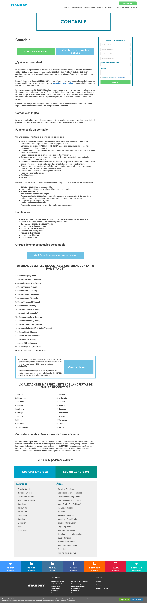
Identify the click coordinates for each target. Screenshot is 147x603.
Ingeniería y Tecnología (66, 530)
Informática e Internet (66, 515)
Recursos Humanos (25, 493)
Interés (134, 7)
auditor (70, 83)
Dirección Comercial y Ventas (69, 496)
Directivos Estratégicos (66, 489)
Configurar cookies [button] (136, 599)
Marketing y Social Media (67, 519)
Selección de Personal (26, 496)
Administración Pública (66, 541)
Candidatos (77, 7)
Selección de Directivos (26, 500)
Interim (20, 526)
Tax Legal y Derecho (65, 508)
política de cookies (70, 600)
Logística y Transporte (66, 526)
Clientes (117, 7)
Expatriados (22, 530)
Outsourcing (22, 508)
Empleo (100, 7)
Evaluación (22, 523)
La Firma (125, 7)
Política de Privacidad (119, 77)
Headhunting (22, 515)
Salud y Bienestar (64, 538)
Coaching (21, 519)
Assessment (22, 511)
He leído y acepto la (113, 77)
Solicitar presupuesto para (109, 62)
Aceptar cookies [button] (124, 599)
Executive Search (24, 489)
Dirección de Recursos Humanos (70, 493)
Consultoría (22, 504)
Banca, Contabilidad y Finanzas (69, 500)
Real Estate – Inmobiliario (67, 545)
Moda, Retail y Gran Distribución (70, 504)
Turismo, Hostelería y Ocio (67, 553)
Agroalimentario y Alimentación (70, 534)
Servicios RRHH (89, 7)
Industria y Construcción (67, 523)
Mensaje (103, 68)
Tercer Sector (63, 549)
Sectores (108, 7)
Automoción (62, 511)
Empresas (66, 7)
